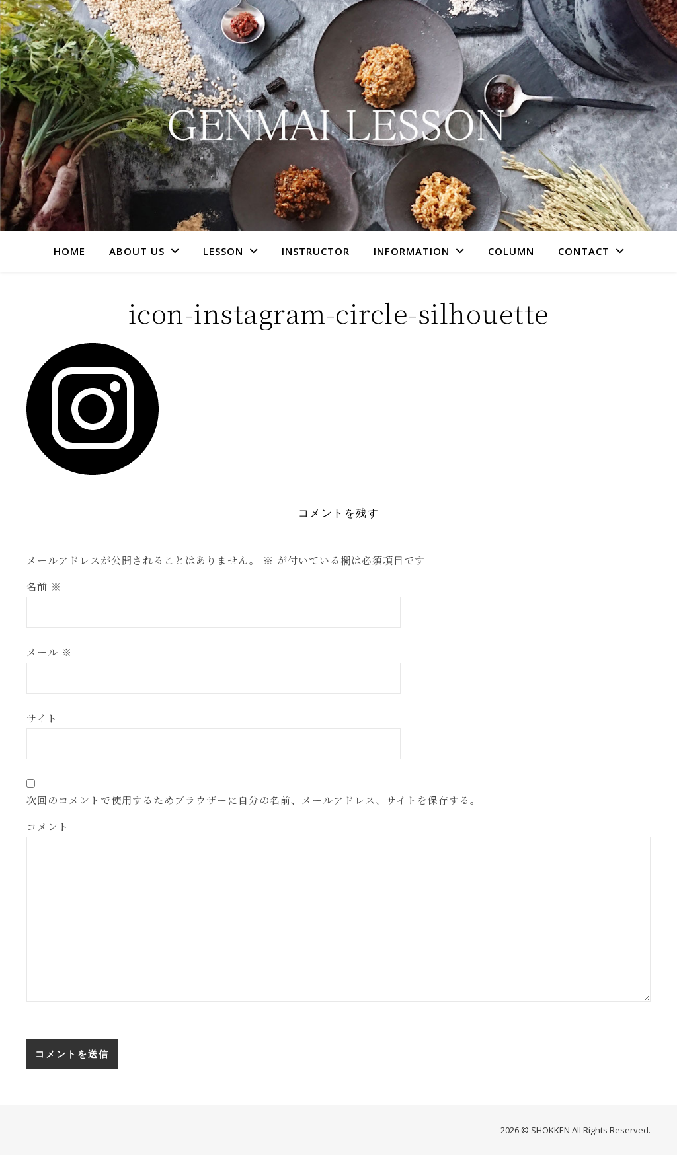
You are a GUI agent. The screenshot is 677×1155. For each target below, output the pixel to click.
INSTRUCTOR (316, 251)
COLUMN (511, 251)
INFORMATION (412, 251)
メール (49, 652)
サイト (42, 718)
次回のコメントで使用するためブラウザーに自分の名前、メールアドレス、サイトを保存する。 (253, 800)
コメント (47, 826)
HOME (69, 251)
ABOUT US (137, 251)
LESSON (223, 251)
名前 (43, 586)
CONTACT (584, 251)
